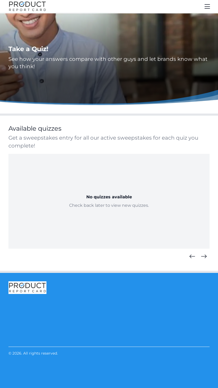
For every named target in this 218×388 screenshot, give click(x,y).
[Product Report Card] (27, 6)
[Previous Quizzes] (192, 256)
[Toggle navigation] (207, 6)
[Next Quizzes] (204, 256)
